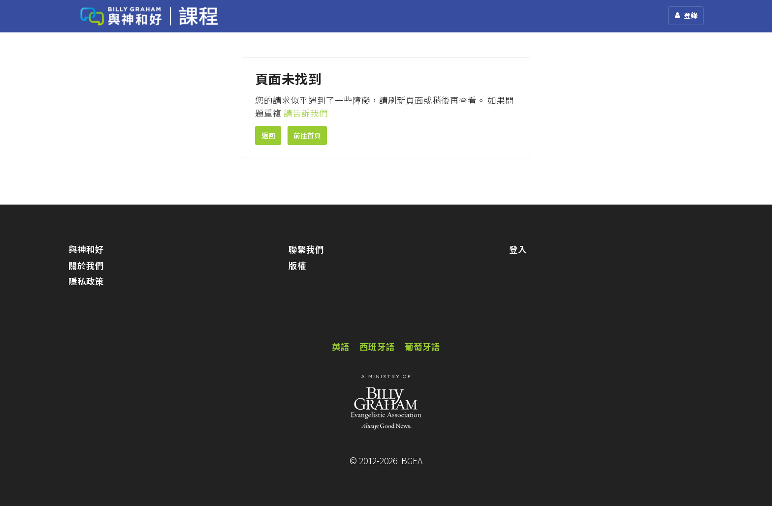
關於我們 (86, 265)
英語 (341, 346)
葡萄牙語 (422, 346)
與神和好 (86, 249)
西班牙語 (377, 346)
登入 (518, 249)
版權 (297, 265)
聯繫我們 (306, 249)
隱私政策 (86, 281)
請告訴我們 (306, 113)
